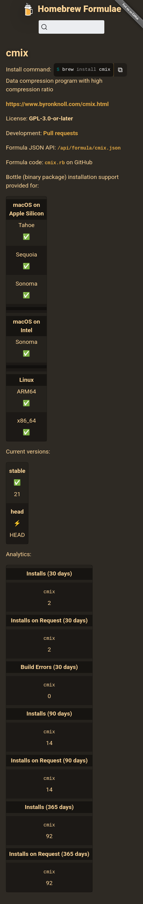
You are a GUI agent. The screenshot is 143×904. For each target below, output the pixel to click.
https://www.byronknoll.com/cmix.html (57, 104)
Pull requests (60, 133)
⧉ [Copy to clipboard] (120, 70)
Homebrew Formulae (79, 9)
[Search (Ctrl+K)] (71, 27)
